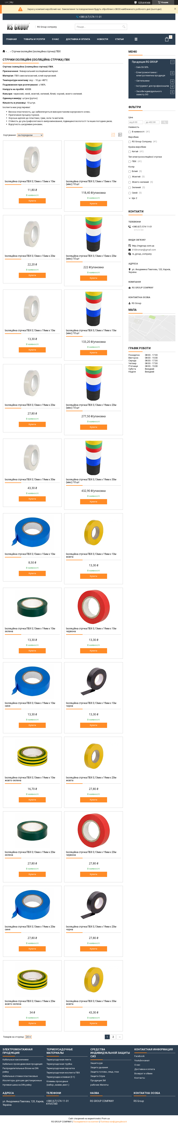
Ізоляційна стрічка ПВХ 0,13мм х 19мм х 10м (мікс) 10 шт (91, 332)
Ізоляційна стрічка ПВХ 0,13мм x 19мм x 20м (30, 405)
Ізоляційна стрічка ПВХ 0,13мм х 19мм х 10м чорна (91, 704)
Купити (32, 200)
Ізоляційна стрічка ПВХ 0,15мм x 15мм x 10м (30, 554)
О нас (55, 39)
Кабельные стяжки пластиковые (20, 1076)
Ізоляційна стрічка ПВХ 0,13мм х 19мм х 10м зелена (30, 630)
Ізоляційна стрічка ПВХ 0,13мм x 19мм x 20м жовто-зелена (30, 1002)
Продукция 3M (98, 1080)
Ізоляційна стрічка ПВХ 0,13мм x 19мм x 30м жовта (91, 1002)
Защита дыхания (99, 1067)
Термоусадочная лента (59, 1059)
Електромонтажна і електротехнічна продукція (150, 74)
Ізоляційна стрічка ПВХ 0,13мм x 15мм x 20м (30, 255)
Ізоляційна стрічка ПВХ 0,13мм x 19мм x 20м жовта (91, 779)
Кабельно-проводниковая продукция (22, 1064)
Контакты (139, 1078)
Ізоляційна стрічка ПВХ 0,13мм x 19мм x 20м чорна (91, 928)
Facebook (139, 1056)
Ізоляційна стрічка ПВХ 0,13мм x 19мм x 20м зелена (30, 853)
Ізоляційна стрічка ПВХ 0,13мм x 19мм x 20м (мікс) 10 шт (91, 406)
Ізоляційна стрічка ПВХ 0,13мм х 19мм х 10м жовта (91, 555)
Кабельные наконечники (16, 1059)
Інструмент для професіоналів (152, 86)
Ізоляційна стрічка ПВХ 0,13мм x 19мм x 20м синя (30, 928)
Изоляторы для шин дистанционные (22, 1080)
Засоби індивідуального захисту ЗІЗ (149, 93)
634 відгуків (144, 2)
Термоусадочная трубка (59, 1064)
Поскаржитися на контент (86, 1121)
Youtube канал (141, 1060)
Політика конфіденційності (113, 1121)
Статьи (119, 39)
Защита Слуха (97, 1076)
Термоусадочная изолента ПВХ (63, 1072)
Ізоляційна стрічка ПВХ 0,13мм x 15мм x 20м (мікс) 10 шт (91, 257)
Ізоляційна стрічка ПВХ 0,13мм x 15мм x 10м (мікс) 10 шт (91, 183)
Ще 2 (134, 198)
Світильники (142, 80)
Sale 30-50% (142, 67)
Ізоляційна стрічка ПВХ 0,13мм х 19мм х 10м (30, 330)
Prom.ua (106, 1118)
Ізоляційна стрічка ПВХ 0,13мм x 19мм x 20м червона (91, 853)
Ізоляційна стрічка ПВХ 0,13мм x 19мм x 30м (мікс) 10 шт (91, 481)
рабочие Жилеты (99, 1084)
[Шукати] (124, 27)
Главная (11, 39)
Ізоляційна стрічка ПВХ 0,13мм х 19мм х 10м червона (91, 630)
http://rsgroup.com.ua (143, 245)
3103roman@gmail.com (144, 249)
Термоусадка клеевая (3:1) (61, 1077)
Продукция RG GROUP (145, 61)
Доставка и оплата (78, 39)
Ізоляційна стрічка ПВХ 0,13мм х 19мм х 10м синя (30, 704)
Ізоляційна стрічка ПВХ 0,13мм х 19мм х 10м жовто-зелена (30, 779)
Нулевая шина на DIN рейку (17, 1084)
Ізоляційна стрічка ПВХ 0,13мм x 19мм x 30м (30, 479)
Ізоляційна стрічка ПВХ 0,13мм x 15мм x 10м (30, 181)
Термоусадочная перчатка (61, 1068)
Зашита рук (96, 1063)
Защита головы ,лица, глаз (104, 1071)
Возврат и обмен (143, 1073)
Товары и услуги (34, 39)
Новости (102, 39)
